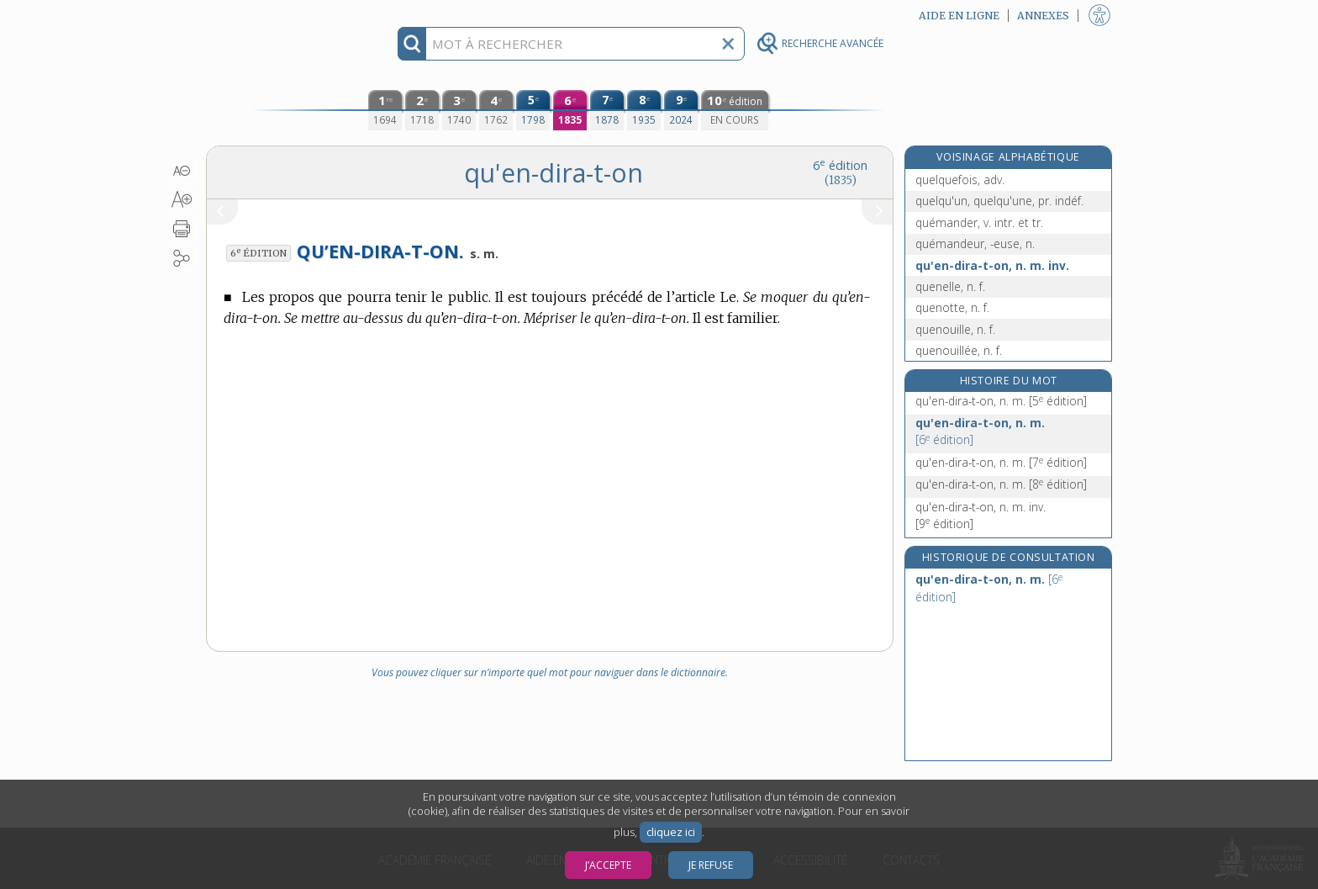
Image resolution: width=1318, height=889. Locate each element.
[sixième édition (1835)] (570, 110)
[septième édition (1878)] (607, 110)
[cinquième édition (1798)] (533, 110)
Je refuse (710, 865)
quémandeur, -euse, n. (975, 243)
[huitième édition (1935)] (644, 110)
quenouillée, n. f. (958, 350)
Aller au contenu (271, 14)
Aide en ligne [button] (959, 15)
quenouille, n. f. (955, 329)
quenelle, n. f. (950, 286)
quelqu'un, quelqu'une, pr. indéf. (999, 201)
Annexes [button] (1043, 15)
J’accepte (608, 865)
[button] (182, 170)
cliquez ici (670, 832)
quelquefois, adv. (959, 180)
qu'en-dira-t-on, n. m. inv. (992, 265)
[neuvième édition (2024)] (681, 110)
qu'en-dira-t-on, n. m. (1001, 401)
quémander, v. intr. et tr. (979, 222)
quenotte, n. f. (952, 307)
